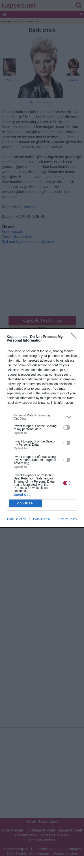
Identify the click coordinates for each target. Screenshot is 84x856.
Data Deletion (16, 519)
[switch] (66, 427)
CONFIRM (25, 503)
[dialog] (42, 428)
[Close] (75, 337)
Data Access (41, 519)
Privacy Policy (67, 519)
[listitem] (42, 417)
